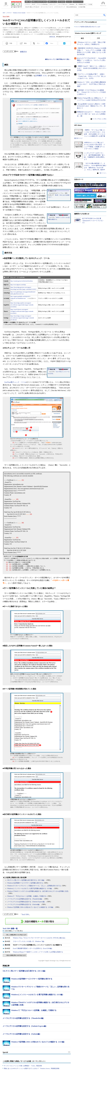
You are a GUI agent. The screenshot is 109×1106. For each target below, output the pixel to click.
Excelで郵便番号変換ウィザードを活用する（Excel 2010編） (33, 948)
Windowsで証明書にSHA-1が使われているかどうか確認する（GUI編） (30, 907)
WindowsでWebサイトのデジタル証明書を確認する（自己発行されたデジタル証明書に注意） (38, 891)
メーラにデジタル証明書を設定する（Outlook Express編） (26, 901)
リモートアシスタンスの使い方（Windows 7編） (29, 941)
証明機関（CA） (41, 75)
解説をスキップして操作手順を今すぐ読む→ (58, 59)
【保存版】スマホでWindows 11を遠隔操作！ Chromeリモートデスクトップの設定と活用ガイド (91, 92)
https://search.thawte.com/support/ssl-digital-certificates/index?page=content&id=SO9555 (21, 311)
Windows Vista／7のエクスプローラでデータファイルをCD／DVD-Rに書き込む (39, 938)
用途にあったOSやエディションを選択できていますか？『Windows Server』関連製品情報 (31, 1068)
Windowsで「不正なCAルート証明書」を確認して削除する (26, 896)
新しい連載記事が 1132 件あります (16, 935)
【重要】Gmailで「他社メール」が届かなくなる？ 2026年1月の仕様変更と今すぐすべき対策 (91, 68)
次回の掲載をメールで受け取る (14, 931)
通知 (25, 43)
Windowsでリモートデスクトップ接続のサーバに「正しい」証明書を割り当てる (34, 886)
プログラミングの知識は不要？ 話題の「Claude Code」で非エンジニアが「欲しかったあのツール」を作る (91, 76)
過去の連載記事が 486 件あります (16, 955)
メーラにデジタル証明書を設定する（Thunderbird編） (25, 899)
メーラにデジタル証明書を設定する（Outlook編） (24, 904)
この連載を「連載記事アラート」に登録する (36, 921)
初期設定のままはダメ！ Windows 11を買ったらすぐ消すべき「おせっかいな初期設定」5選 (91, 114)
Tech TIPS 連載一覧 (10, 928)
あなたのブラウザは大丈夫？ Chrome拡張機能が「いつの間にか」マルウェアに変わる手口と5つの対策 (91, 60)
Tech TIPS (25, 914)
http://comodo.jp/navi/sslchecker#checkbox (21, 281)
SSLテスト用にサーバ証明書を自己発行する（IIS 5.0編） (26, 880)
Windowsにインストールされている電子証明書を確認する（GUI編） (30, 888)
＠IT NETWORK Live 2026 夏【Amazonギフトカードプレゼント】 (92, 220)
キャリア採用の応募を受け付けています (87, 26)
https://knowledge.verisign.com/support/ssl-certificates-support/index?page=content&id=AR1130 (22, 318)
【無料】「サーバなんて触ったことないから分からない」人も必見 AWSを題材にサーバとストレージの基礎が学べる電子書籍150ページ (89, 134)
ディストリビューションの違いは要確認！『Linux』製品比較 (23, 1065)
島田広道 (52, 36)
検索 (104, 15)
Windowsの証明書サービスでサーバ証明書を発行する (25, 883)
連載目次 (23, 52)
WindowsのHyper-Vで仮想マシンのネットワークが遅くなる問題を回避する (38, 952)
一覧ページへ (102, 173)
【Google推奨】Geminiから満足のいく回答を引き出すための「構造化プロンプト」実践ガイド (91, 106)
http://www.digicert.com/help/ (18, 284)
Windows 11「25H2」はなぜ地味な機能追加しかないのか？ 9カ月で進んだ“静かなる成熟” (91, 84)
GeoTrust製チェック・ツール (15, 382)
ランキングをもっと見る (99, 119)
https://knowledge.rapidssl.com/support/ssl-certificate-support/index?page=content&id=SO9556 (21, 305)
